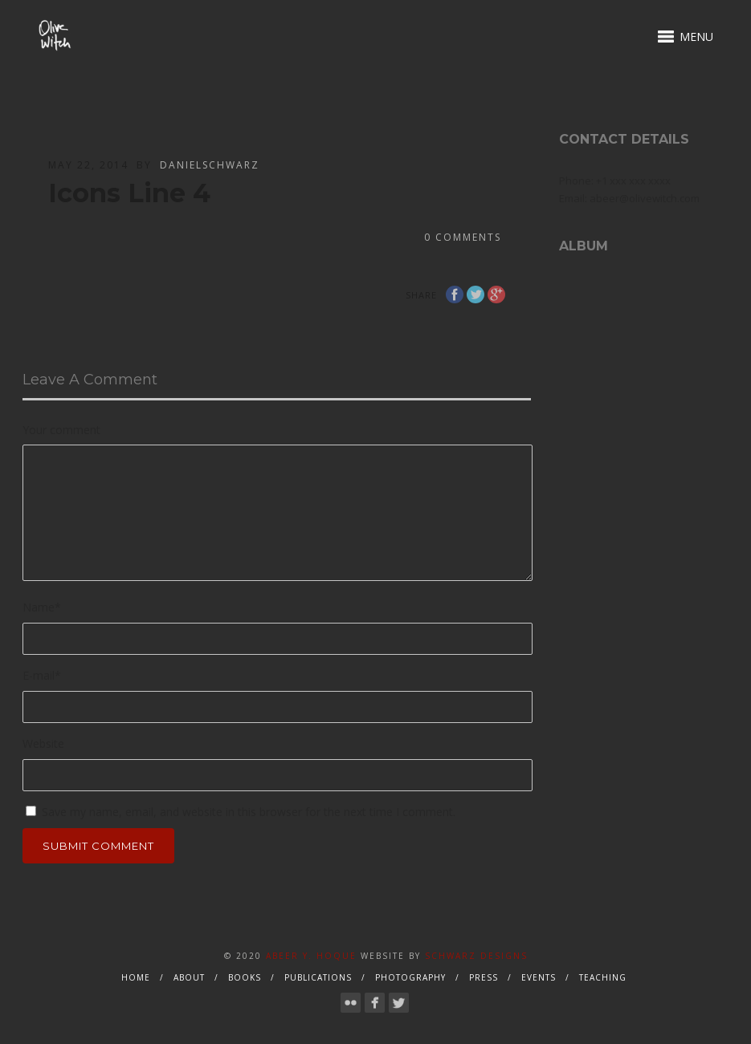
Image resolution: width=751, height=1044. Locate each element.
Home (135, 977)
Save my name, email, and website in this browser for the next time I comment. (248, 811)
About (189, 977)
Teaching (603, 977)
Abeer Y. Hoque (311, 955)
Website (43, 743)
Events (538, 977)
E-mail (41, 675)
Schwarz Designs (476, 955)
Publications (318, 977)
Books (244, 977)
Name (41, 607)
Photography (410, 977)
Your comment (61, 429)
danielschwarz (209, 165)
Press (483, 977)
